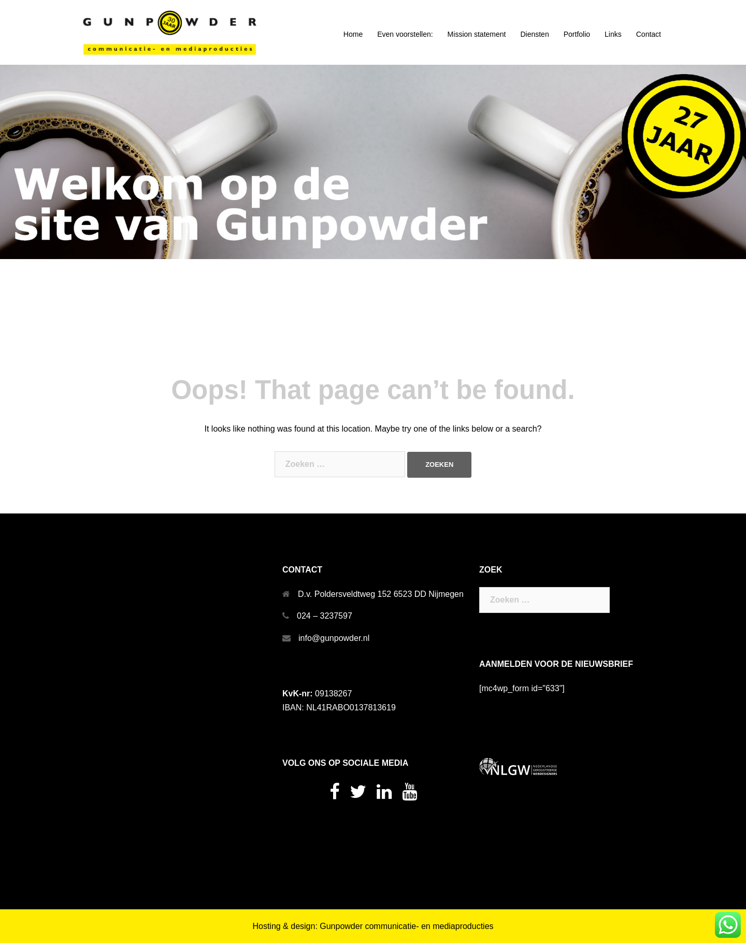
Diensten (534, 34)
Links (613, 34)
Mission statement (477, 34)
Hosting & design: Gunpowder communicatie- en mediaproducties (372, 926)
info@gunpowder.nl (333, 638)
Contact (648, 34)
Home (353, 34)
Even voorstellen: (405, 34)
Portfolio (577, 34)
